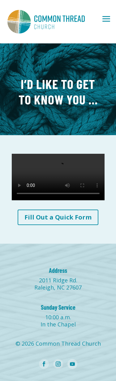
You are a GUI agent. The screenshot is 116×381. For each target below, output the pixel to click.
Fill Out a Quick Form (58, 217)
